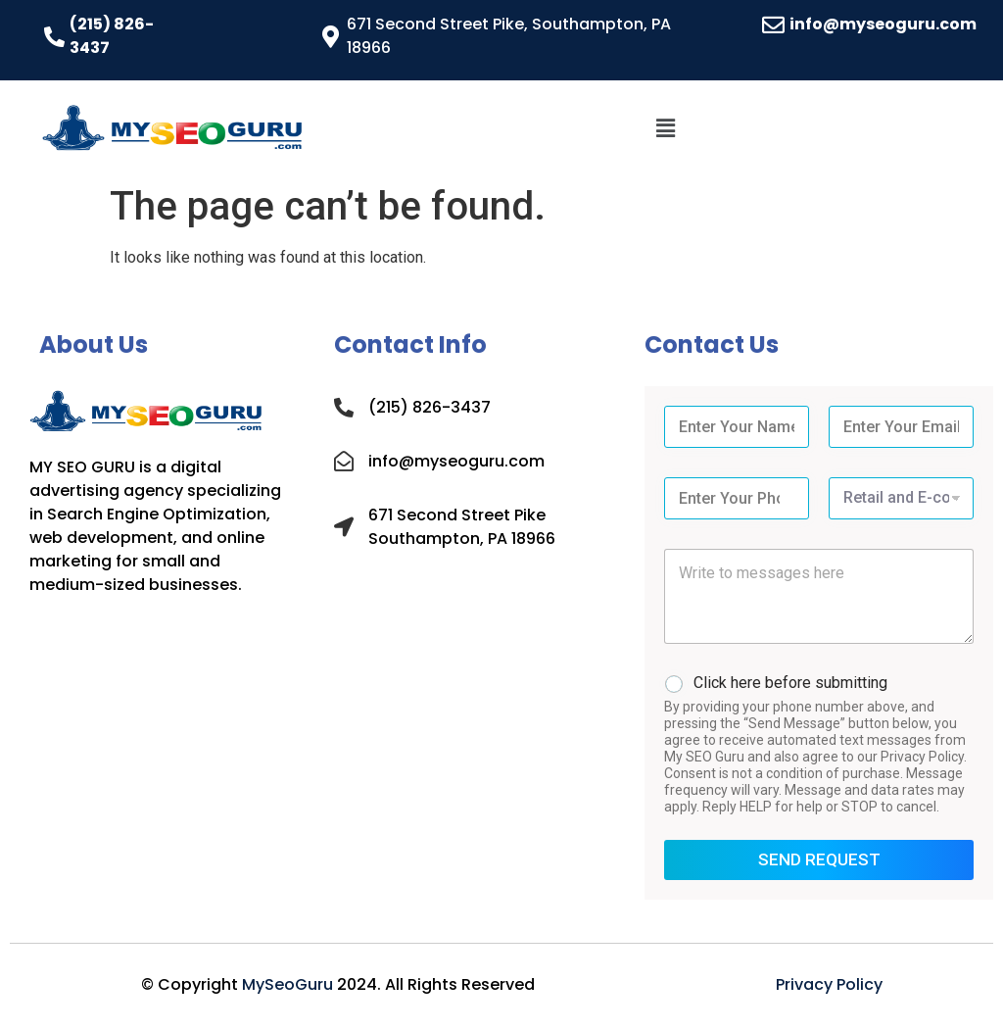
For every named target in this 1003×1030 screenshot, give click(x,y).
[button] (665, 128)
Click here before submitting (790, 682)
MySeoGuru (287, 984)
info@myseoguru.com (883, 24)
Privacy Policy (829, 984)
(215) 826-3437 (429, 407)
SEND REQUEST (819, 859)
